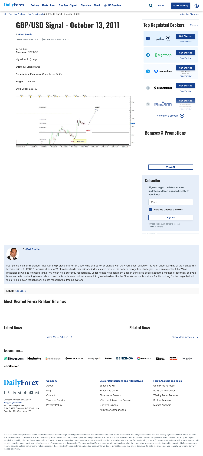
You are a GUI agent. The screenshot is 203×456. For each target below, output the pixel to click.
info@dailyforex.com (13, 402)
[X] (8, 392)
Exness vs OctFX (109, 390)
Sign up (170, 217)
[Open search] (151, 6)
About (49, 385)
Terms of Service (55, 400)
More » (194, 25)
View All (170, 166)
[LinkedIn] (14, 392)
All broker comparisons (113, 409)
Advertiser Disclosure (189, 14)
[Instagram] (37, 392)
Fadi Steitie (32, 249)
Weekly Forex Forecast (166, 395)
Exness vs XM (107, 385)
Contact (50, 395)
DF (5, 14)
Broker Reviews (162, 400)
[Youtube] (31, 392)
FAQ (48, 390)
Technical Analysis (17, 14)
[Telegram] (19, 392)
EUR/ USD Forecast (164, 390)
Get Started (186, 36)
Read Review (186, 41)
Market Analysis (162, 404)
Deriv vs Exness (109, 404)
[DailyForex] (21, 383)
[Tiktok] (25, 393)
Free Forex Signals (35, 14)
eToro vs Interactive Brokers (115, 400)
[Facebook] (4, 392)
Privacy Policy (54, 404)
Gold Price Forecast (164, 385)
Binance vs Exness (110, 395)
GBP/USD (20, 290)
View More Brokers (168, 115)
